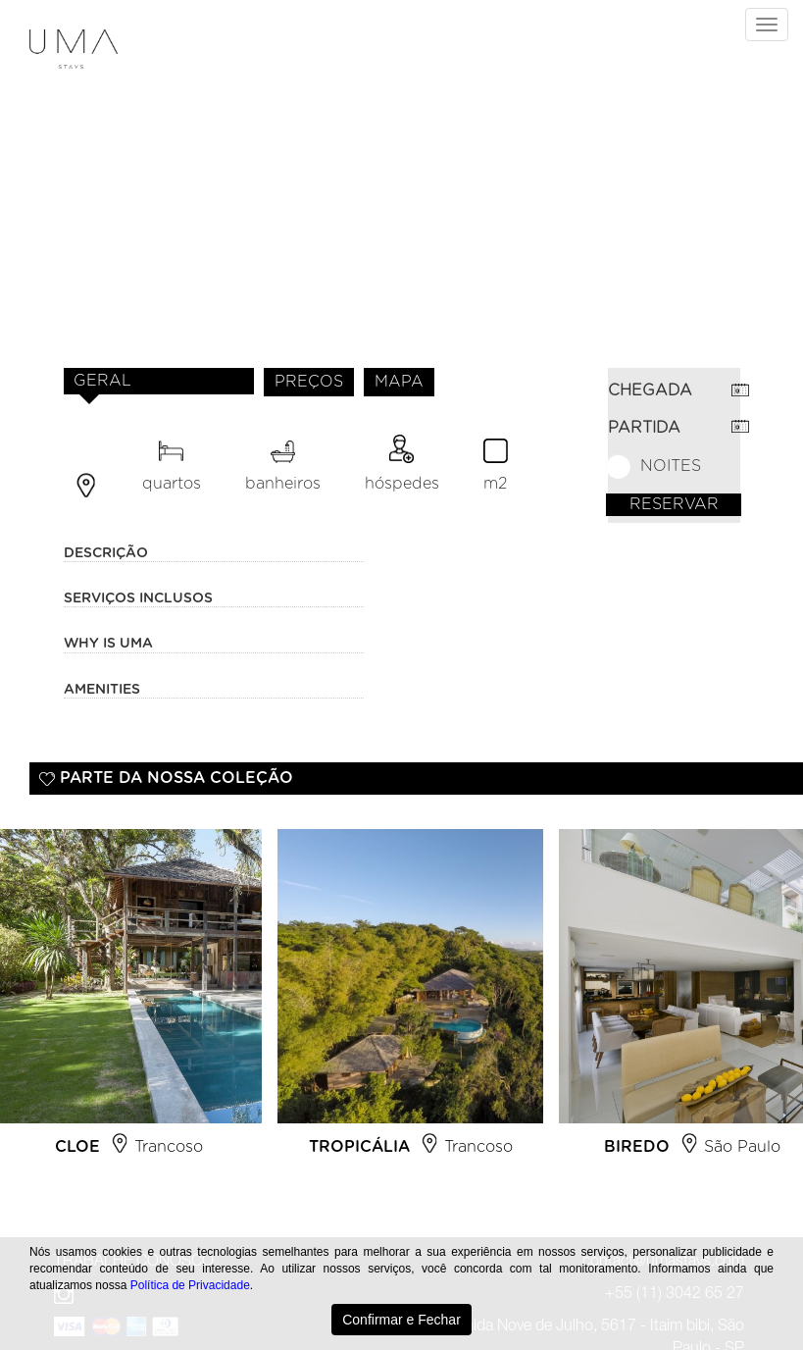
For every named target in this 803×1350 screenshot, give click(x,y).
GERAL (102, 381)
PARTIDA (644, 428)
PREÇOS (309, 381)
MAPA (399, 381)
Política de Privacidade (190, 1285)
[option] (410, 1000)
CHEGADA (650, 390)
